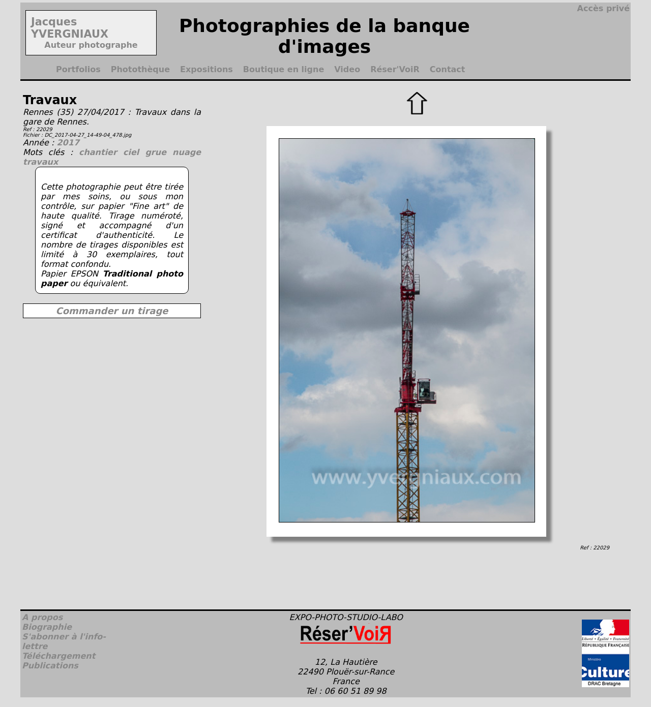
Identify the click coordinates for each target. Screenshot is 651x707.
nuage (186, 152)
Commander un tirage (111, 310)
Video (347, 69)
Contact (447, 69)
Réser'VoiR (395, 69)
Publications (50, 665)
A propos (42, 617)
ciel (134, 152)
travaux (40, 162)
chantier (101, 152)
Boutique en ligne (283, 69)
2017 (67, 142)
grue (158, 152)
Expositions (206, 69)
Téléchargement (58, 656)
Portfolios (78, 69)
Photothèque (140, 69)
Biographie (47, 627)
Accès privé (603, 8)
